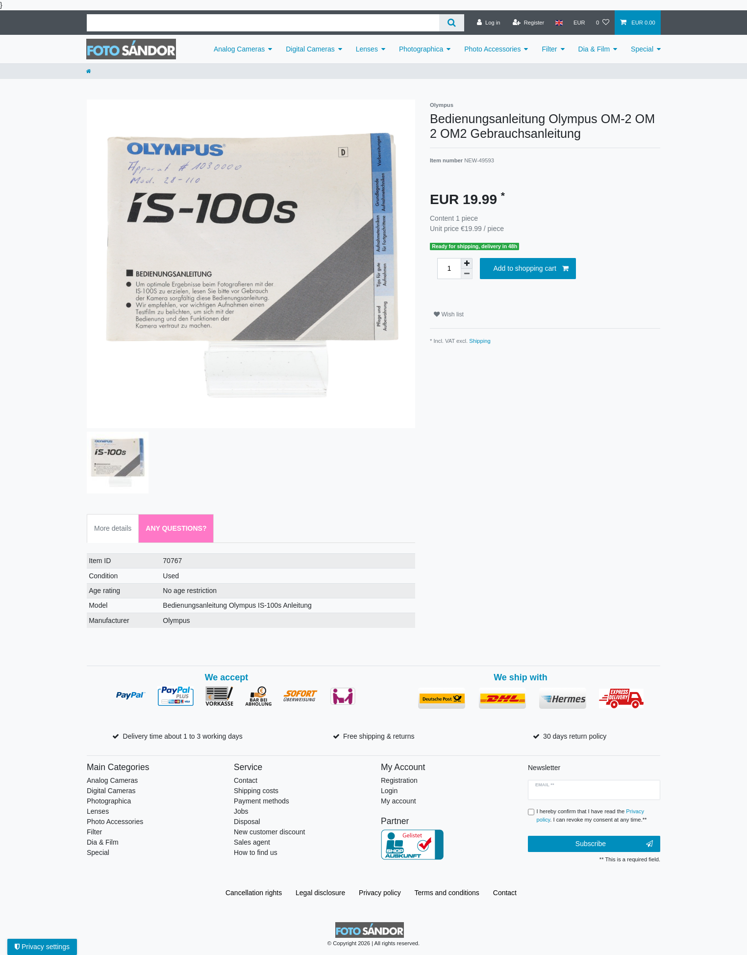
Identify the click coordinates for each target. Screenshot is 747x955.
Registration (399, 780)
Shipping (480, 341)
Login (389, 791)
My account (398, 801)
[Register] (528, 22)
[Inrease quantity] (467, 263)
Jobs (241, 811)
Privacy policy (380, 893)
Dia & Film (594, 49)
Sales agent (252, 842)
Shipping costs (256, 791)
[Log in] (488, 22)
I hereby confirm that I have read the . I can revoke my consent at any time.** (592, 815)
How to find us (255, 852)
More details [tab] (112, 528)
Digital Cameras (310, 49)
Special (642, 49)
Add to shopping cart (531, 268)
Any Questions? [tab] (176, 528)
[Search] (451, 22)
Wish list (449, 314)
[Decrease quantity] (467, 274)
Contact (245, 780)
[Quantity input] (449, 268)
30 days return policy (574, 736)
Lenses (367, 49)
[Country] (558, 22)
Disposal (247, 822)
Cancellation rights (253, 893)
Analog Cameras (239, 49)
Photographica (421, 49)
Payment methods (261, 801)
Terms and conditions (447, 893)
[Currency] (579, 22)
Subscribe (614, 844)
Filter (549, 49)
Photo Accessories (492, 49)
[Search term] (263, 22)
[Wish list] (603, 22)
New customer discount (269, 832)
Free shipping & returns (379, 736)
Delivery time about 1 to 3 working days (183, 736)
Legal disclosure (320, 893)
